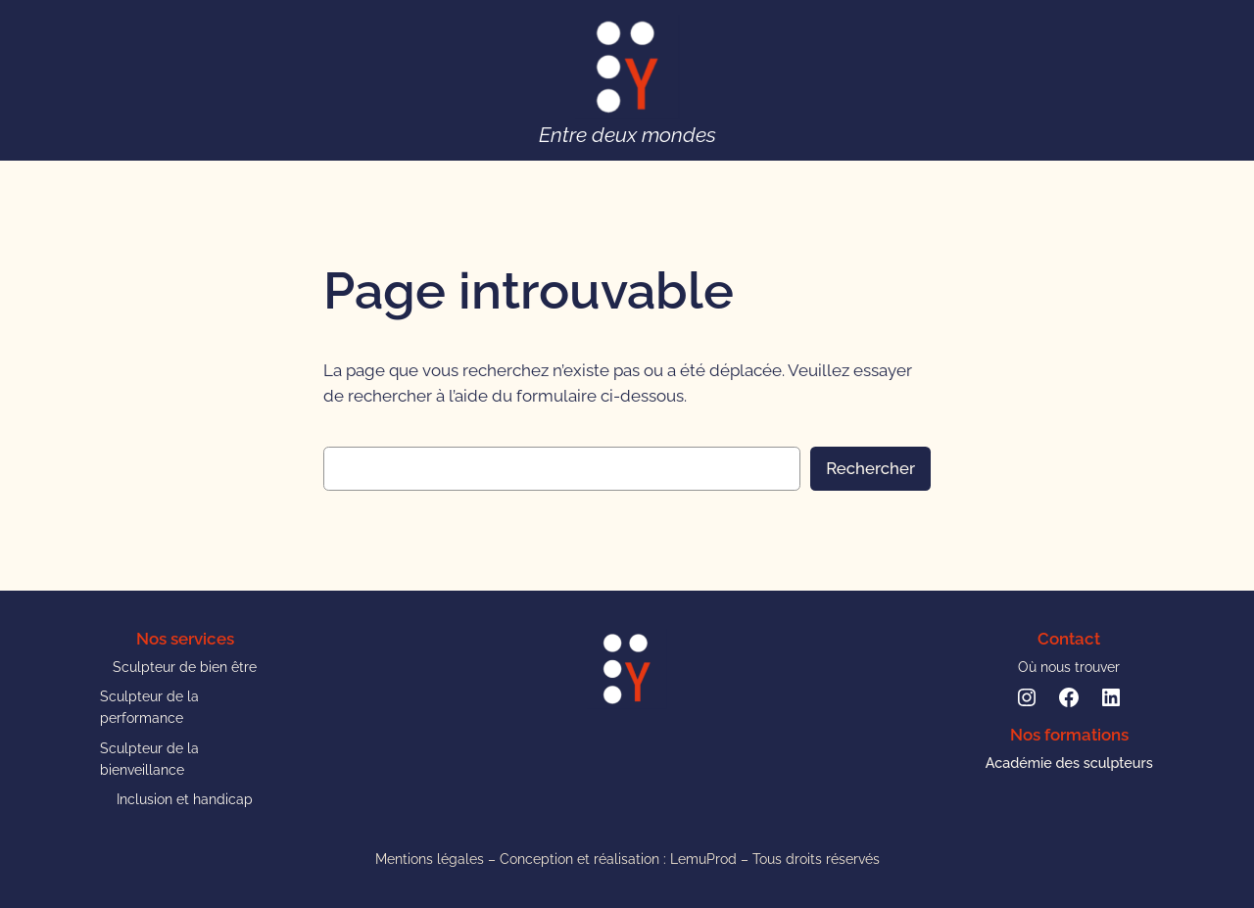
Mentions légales (429, 858)
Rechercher (870, 468)
